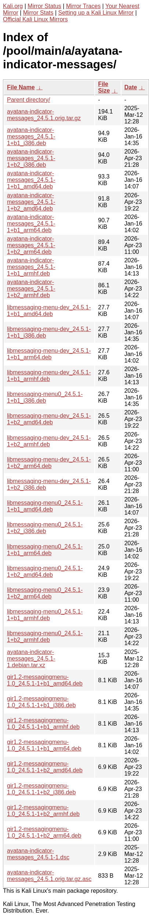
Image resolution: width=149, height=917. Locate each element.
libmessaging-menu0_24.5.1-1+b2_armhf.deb (45, 636)
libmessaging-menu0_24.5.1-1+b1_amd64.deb (45, 506)
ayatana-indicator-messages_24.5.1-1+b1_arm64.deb (31, 223)
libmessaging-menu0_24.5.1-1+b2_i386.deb (45, 527)
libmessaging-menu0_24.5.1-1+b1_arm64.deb (45, 549)
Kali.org (13, 6)
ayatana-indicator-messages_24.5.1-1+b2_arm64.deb (31, 245)
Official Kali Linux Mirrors (35, 19)
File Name (21, 87)
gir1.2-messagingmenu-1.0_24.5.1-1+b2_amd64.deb (45, 766)
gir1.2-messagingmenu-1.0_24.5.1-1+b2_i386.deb (41, 789)
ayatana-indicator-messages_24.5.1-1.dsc (38, 854)
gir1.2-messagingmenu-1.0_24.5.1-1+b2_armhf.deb (43, 810)
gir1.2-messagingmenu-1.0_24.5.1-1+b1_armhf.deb (43, 723)
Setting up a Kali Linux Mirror (96, 13)
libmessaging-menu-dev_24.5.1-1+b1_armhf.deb (49, 375)
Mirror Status (44, 6)
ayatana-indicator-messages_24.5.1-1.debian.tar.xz (31, 658)
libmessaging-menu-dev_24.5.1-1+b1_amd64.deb (49, 310)
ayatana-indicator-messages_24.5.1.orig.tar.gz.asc (49, 875)
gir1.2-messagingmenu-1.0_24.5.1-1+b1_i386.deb (41, 701)
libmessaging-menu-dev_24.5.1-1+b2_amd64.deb (49, 419)
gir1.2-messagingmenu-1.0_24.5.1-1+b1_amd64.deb (45, 680)
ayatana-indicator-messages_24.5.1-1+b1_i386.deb (31, 136)
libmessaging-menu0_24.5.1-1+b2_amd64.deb (45, 571)
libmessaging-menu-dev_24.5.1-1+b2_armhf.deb (49, 441)
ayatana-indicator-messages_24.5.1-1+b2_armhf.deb (31, 288)
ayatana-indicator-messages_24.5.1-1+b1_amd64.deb (31, 180)
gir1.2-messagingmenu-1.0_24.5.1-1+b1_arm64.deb (44, 745)
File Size (104, 87)
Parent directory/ (28, 100)
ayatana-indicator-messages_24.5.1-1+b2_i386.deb (31, 158)
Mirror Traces (83, 6)
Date (130, 87)
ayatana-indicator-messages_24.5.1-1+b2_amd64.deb (31, 202)
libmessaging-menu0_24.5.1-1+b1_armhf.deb (45, 614)
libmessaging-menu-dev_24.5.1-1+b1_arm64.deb (49, 354)
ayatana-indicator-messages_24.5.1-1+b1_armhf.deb (31, 267)
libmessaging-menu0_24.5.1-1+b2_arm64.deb (45, 593)
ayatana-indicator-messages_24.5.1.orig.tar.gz (44, 114)
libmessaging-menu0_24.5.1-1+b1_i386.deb (45, 397)
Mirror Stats (38, 13)
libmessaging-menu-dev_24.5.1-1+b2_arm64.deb (49, 462)
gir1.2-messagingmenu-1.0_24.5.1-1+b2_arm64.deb (44, 832)
